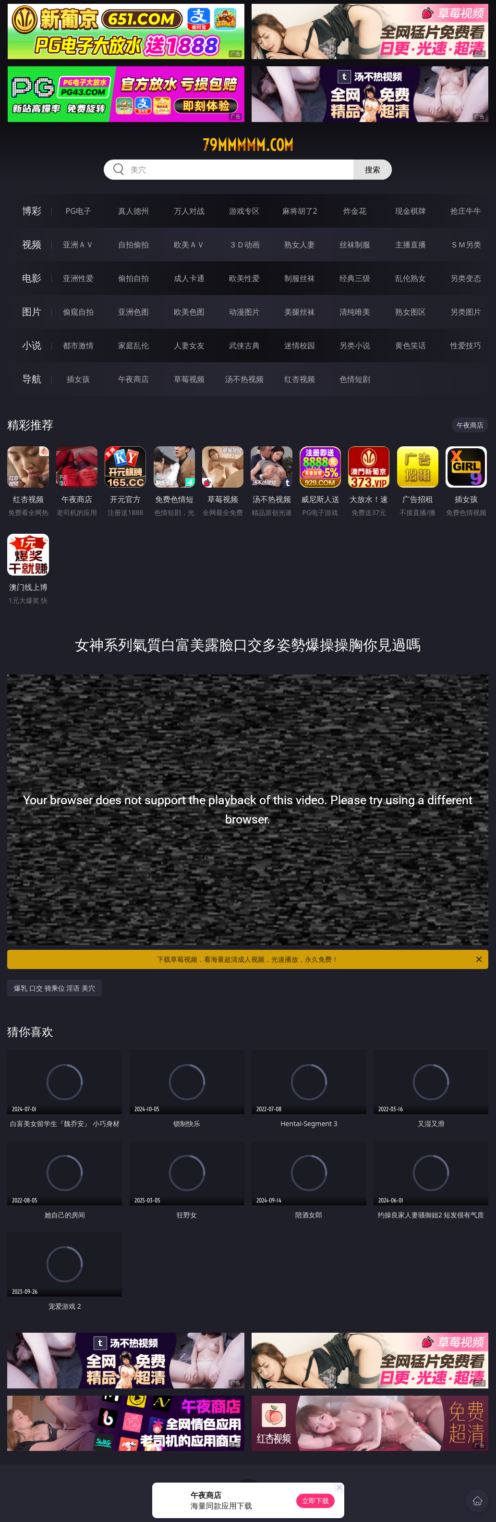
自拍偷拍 (133, 244)
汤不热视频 (244, 379)
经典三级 (354, 278)
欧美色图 (189, 312)
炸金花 (354, 211)
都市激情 (78, 345)
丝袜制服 (354, 244)
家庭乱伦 (133, 345)
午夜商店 (133, 379)
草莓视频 (189, 379)
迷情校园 (299, 345)
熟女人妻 (299, 244)
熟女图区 (410, 312)
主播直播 (410, 244)
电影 (31, 277)
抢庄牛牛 (465, 211)
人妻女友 (189, 345)
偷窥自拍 (78, 312)
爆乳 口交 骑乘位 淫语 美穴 (54, 988)
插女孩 (78, 379)
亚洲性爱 (78, 278)
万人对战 (189, 211)
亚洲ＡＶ (78, 244)
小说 (31, 345)
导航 (31, 378)
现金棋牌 (410, 211)
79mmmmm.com (248, 145)
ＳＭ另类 (465, 244)
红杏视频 (299, 379)
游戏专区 (244, 211)
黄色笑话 (410, 345)
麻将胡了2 (299, 211)
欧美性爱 (244, 278)
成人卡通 (189, 278)
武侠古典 (244, 345)
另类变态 (465, 278)
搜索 (372, 169)
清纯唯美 (354, 312)
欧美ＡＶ (189, 244)
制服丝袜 (299, 278)
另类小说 (354, 345)
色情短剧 (354, 379)
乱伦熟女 (410, 278)
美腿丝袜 (299, 312)
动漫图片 (244, 312)
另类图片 (465, 312)
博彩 (31, 210)
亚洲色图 (133, 312)
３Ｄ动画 (244, 244)
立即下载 (315, 1500)
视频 (31, 244)
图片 (31, 311)
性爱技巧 (465, 345)
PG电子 (78, 211)
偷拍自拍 (133, 278)
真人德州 (133, 211)
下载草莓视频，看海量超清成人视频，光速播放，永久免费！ (320, 959)
